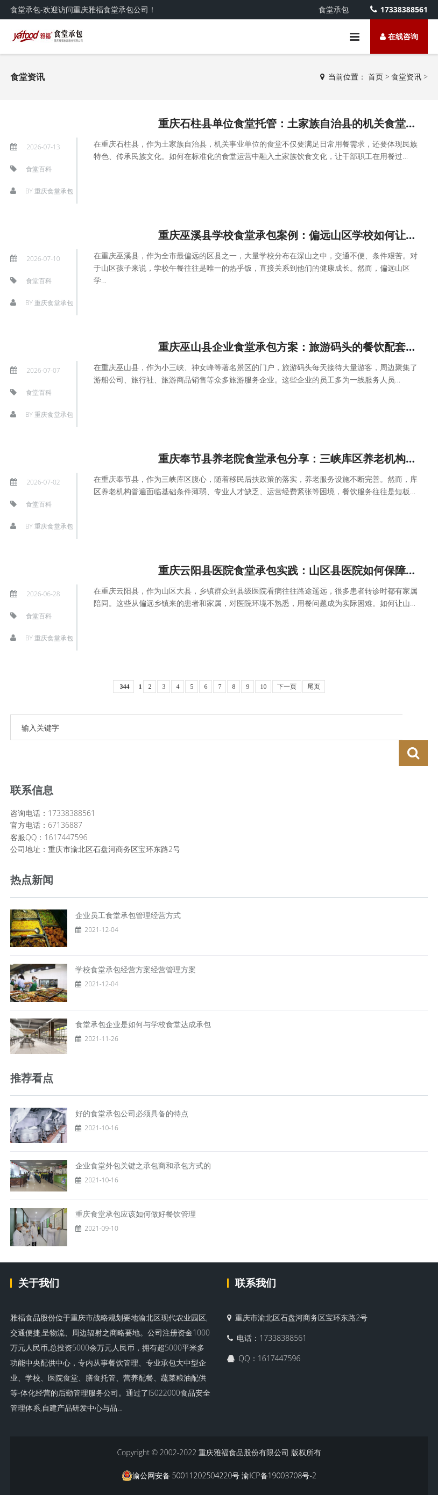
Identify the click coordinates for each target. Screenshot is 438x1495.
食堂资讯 (406, 76)
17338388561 (399, 9)
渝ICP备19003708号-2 (279, 1450)
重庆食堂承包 (53, 191)
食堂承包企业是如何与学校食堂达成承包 (143, 998)
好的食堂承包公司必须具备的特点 (131, 1087)
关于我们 (38, 1257)
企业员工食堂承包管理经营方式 (128, 889)
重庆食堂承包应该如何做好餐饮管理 (135, 1188)
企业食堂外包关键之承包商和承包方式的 (143, 1140)
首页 (375, 76)
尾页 (313, 686)
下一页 (286, 686)
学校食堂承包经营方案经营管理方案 (135, 943)
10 (263, 686)
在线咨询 (399, 36)
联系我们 (255, 1257)
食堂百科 (39, 169)
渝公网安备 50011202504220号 (181, 1450)
